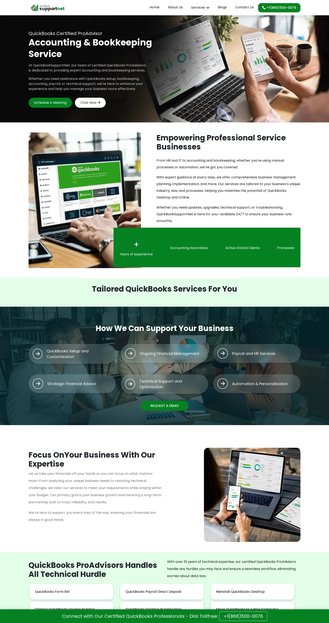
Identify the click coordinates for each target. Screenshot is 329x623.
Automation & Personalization (260, 383)
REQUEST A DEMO (164, 405)
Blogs (222, 7)
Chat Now (90, 102)
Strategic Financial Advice (71, 383)
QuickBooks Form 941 (52, 591)
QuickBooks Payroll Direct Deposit (153, 591)
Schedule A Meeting (50, 102)
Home (154, 7)
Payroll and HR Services (253, 353)
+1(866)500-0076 (279, 7)
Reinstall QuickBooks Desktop (240, 591)
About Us (175, 7)
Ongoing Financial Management (169, 353)
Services (198, 7)
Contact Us (244, 7)
